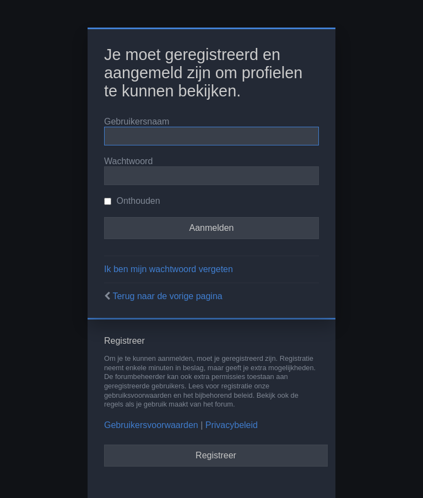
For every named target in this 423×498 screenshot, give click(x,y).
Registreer (216, 455)
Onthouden (132, 200)
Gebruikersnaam (136, 121)
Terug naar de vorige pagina (167, 296)
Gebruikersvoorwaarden (151, 425)
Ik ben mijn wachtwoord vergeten (168, 269)
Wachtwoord (128, 161)
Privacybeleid (231, 425)
